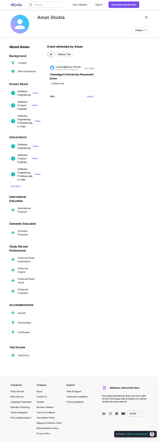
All (51, 54)
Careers (40, 402)
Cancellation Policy (46, 417)
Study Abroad (17, 391)
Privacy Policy (43, 433)
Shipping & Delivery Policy (49, 423)
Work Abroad (16, 396)
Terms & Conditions (46, 412)
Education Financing (20, 407)
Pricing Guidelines (75, 402)
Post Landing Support (20, 417)
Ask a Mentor (80, 4)
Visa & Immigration (19, 412)
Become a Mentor (45, 407)
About (39, 391)
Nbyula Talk (64, 54)
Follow (35, 93)
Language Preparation (21, 402)
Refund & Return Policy (48, 428)
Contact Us (42, 396)
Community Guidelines (77, 396)
